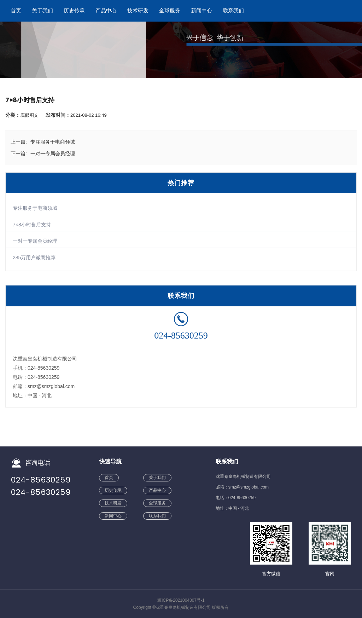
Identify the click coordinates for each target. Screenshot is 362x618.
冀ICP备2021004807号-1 (180, 600)
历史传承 (74, 10)
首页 (16, 10)
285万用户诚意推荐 (34, 257)
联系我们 (233, 10)
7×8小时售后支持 (32, 224)
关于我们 (42, 10)
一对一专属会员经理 (35, 241)
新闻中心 (201, 10)
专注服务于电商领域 (35, 208)
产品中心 (106, 10)
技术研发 (137, 10)
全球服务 (169, 10)
